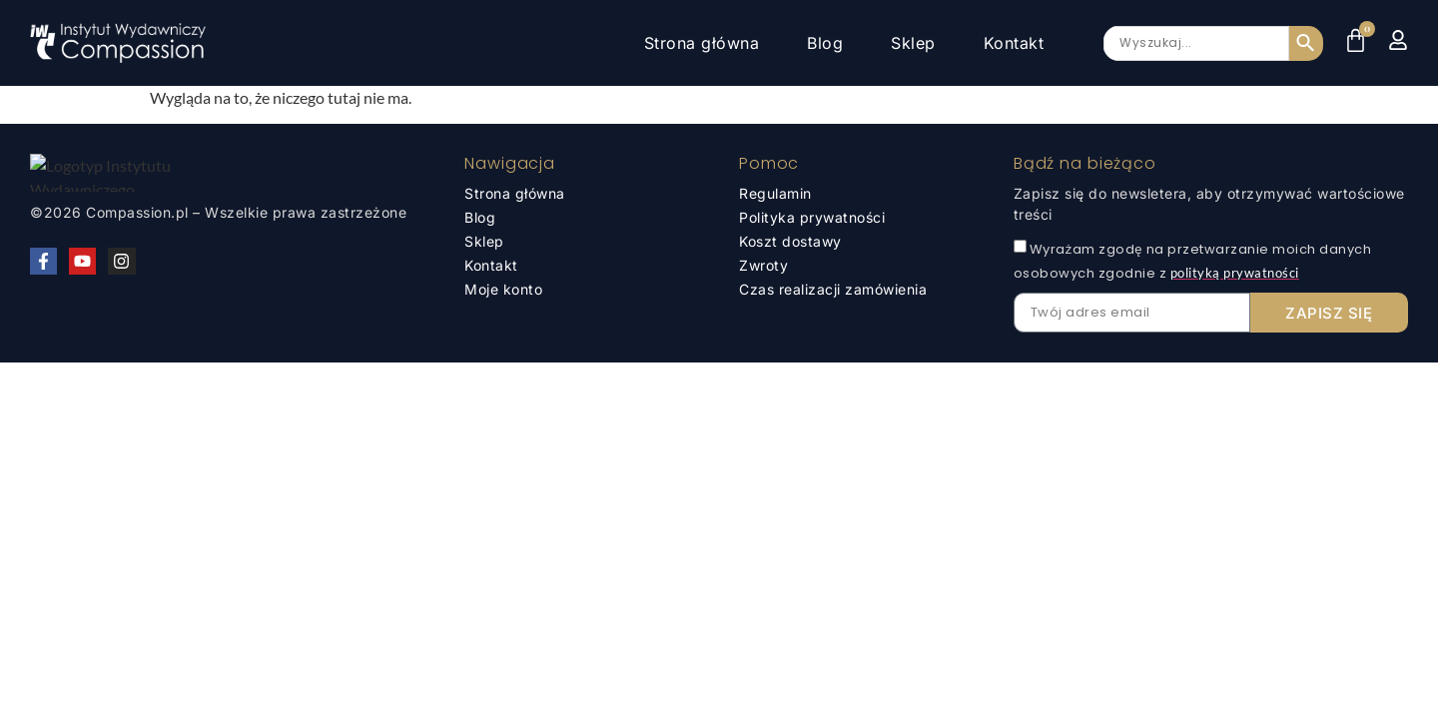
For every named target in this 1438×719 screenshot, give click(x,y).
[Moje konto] (1398, 40)
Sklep (913, 43)
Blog (825, 43)
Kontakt (1014, 43)
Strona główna (702, 43)
